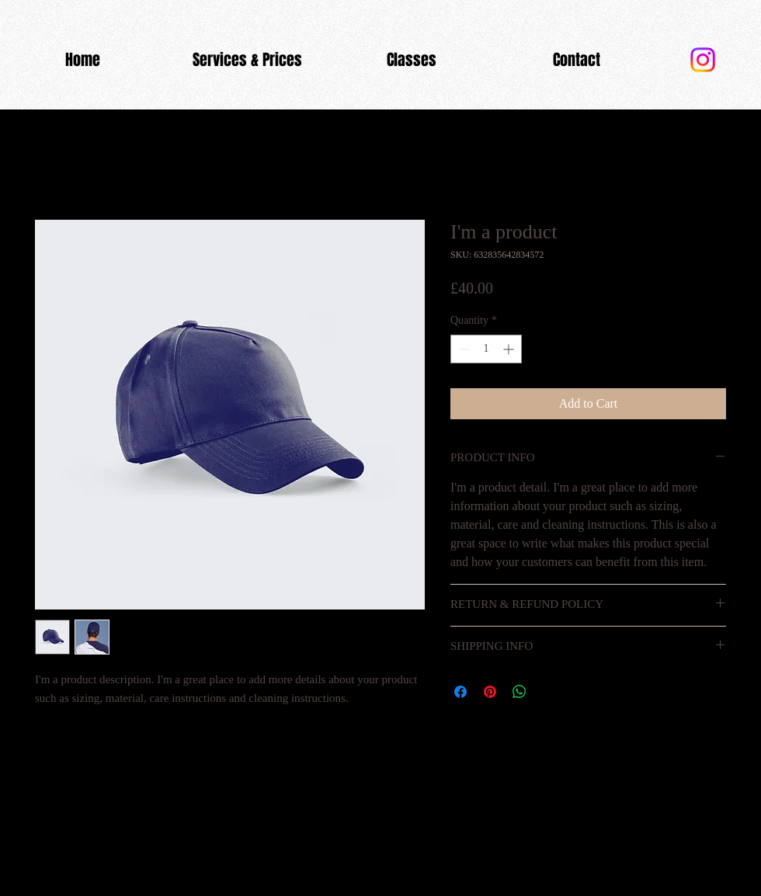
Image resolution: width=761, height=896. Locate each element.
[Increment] (509, 349)
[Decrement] (462, 349)
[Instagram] (702, 59)
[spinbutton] (486, 349)
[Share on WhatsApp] (519, 691)
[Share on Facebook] (460, 691)
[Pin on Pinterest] (490, 691)
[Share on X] (549, 691)
